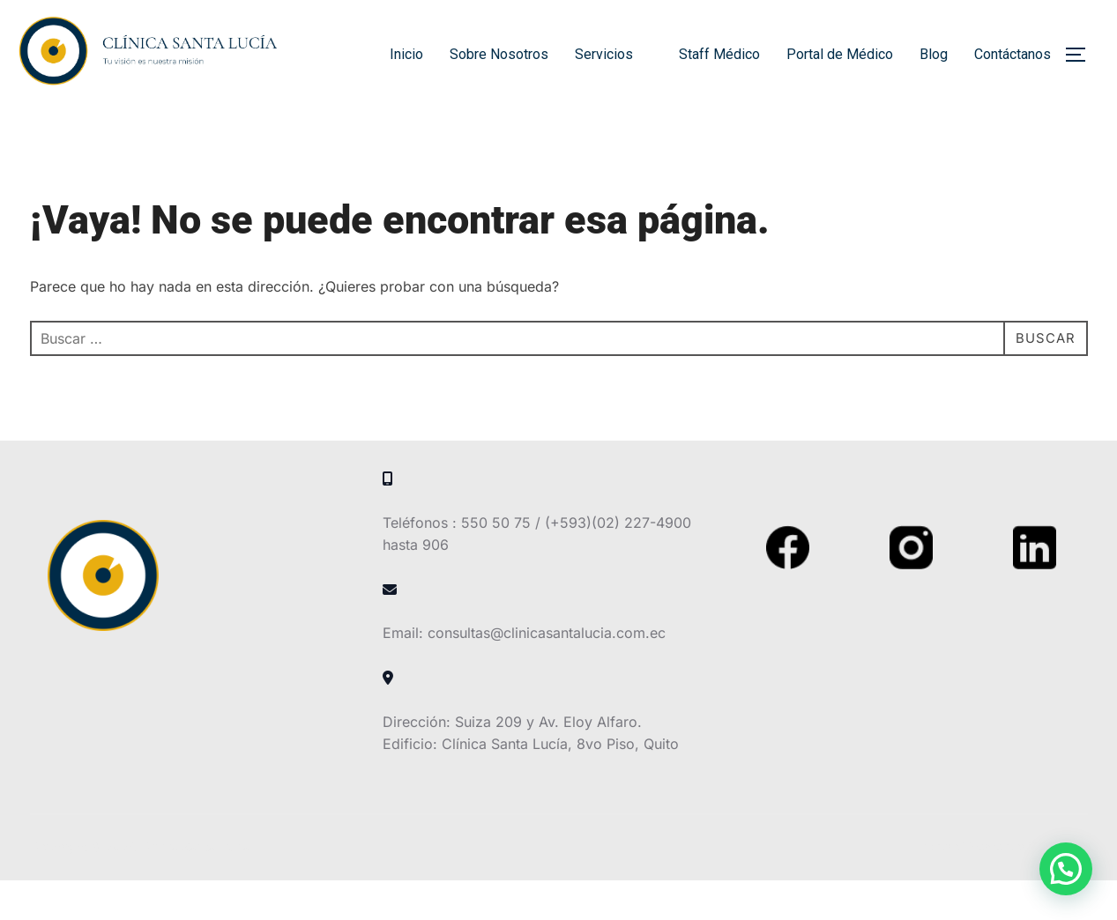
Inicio (406, 54)
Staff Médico (719, 54)
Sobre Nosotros (499, 54)
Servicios (613, 54)
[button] (1065, 868)
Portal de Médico (839, 54)
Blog (934, 54)
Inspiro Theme (961, 886)
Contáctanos (1012, 54)
